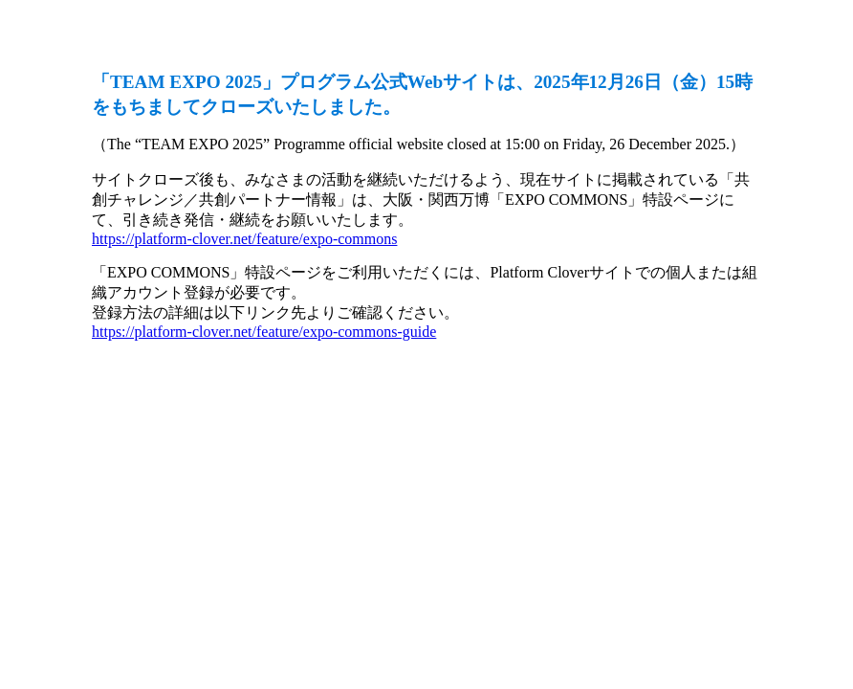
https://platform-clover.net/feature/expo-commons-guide (264, 331)
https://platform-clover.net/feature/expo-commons (244, 239)
